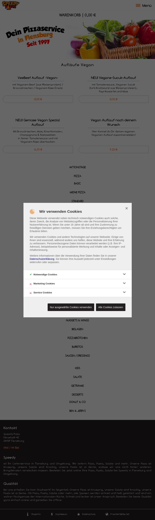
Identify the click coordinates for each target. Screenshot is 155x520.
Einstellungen (108, 258)
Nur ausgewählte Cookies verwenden (71, 307)
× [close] (126, 208)
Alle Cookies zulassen (110, 307)
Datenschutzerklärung (42, 258)
